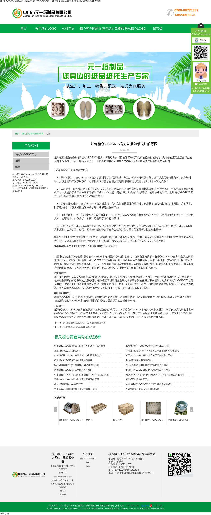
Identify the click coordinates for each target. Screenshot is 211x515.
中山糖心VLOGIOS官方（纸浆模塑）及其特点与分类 (79, 346)
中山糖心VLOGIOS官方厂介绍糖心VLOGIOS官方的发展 (81, 374)
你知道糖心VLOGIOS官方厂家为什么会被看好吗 (149, 384)
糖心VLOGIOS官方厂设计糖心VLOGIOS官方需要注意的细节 (155, 374)
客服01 (200, 40)
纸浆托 (89, 420)
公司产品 (68, 28)
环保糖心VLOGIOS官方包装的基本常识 (85, 323)
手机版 (158, 505)
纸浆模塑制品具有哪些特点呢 (79, 327)
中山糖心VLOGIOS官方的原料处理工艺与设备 (148, 370)
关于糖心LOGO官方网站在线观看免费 (46, 38)
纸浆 (17, 166)
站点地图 (63, 494)
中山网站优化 (132, 505)
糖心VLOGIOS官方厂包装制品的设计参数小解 (76, 365)
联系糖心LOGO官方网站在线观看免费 (135, 38)
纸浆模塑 (117, 420)
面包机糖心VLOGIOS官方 (71, 420)
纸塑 (17, 160)
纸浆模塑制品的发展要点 (137, 379)
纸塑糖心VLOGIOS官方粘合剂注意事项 (73, 360)
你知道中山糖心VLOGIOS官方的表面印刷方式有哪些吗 (152, 350)
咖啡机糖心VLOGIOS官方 (153, 420)
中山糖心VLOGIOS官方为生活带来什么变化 (75, 389)
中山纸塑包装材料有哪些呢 (139, 360)
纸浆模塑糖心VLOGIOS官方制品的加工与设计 (148, 346)
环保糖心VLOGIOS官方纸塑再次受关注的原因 (76, 379)
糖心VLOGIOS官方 (25, 154)
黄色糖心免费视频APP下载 (63, 480)
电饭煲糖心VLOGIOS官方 (180, 420)
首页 (23, 28)
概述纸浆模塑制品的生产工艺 (68, 384)
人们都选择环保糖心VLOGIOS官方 (142, 389)
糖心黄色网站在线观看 (32, 133)
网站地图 (4, 513)
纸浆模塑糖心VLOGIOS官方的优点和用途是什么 (77, 355)
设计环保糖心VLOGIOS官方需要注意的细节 (147, 365)
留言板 (157, 28)
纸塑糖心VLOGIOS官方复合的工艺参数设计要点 (149, 355)
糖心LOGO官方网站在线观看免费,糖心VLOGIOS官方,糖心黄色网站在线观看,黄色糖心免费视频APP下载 (50, 1)
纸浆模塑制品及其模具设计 (67, 350)
